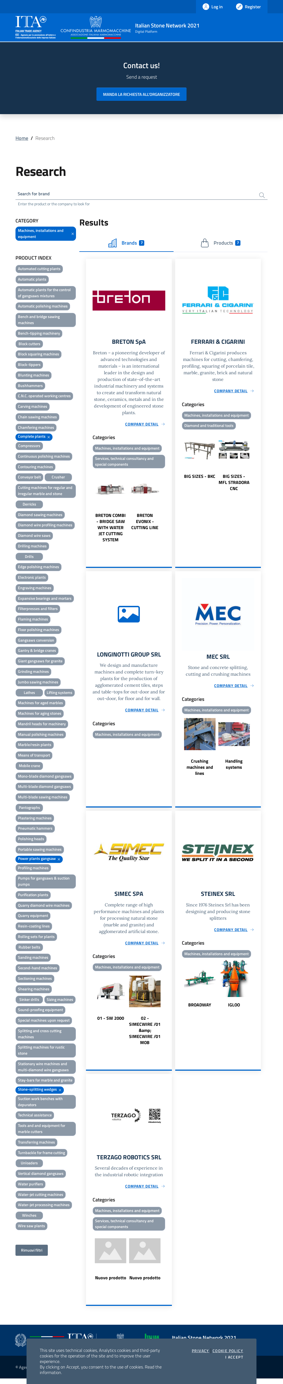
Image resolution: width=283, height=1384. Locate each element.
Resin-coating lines (34, 927)
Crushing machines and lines (200, 770)
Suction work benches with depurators (40, 1103)
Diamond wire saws (34, 537)
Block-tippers (29, 366)
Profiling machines (33, 869)
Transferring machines (36, 1143)
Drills (29, 557)
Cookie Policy (228, 1351)
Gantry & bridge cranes (37, 652)
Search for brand (36, 194)
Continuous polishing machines (44, 457)
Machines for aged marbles (40, 704)
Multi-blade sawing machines (42, 798)
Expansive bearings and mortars (45, 599)
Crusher (58, 478)
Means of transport (34, 756)
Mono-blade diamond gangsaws (45, 777)
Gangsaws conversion (36, 641)
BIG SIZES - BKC (199, 478)
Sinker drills (29, 1000)
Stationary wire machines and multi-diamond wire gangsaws (43, 1068)
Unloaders (29, 1164)
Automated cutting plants (39, 270)
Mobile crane (29, 767)
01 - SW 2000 (110, 1022)
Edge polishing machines (38, 568)
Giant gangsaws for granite (40, 662)
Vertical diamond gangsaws (41, 1175)
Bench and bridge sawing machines (39, 321)
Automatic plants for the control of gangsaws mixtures (44, 294)
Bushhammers (30, 386)
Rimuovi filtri (31, 1251)
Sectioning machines (35, 980)
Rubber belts (29, 948)
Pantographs (29, 809)
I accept (234, 1357)
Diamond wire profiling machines (45, 526)
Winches (29, 1216)
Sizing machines (60, 1000)
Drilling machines (32, 547)
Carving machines (32, 408)
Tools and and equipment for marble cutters (41, 1130)
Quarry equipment (33, 917)
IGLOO (234, 1009)
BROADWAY (199, 1009)
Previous (88, 509)
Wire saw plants (31, 1227)
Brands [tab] (126, 244)
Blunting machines (33, 376)
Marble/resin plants (34, 746)
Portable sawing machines (40, 851)
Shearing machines (33, 990)
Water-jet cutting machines (40, 1195)
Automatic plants (32, 280)
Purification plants (33, 896)
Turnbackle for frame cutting (41, 1154)
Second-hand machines (37, 969)
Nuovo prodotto (110, 1283)
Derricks (29, 505)
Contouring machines (35, 468)
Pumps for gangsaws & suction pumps (44, 882)
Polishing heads (31, 840)
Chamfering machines (36, 428)
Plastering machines (35, 819)
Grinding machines (33, 673)
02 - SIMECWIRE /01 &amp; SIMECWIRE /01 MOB (145, 1034)
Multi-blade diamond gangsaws (44, 788)
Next (169, 509)
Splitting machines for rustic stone (41, 1051)
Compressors (29, 447)
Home (21, 138)
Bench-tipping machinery (39, 334)
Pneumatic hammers (35, 829)
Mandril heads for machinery (42, 725)
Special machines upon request (44, 1021)
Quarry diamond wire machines (44, 906)
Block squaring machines (38, 355)
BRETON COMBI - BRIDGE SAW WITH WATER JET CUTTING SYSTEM (110, 530)
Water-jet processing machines (44, 1206)
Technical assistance (35, 1116)
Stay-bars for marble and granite (45, 1081)
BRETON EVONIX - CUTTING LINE (144, 524)
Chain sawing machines (37, 418)
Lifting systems (59, 693)
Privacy (200, 1351)
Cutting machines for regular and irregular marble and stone (45, 492)
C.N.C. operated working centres (44, 397)
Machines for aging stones (39, 714)
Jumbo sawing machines (38, 683)
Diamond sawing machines (40, 516)
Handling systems (234, 767)
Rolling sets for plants (36, 937)
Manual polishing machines (41, 735)
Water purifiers (30, 1185)
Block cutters (29, 345)
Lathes (29, 693)
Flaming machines (33, 620)
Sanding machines (33, 959)
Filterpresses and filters (38, 610)
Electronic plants (32, 578)
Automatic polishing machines (43, 307)
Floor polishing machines (38, 631)
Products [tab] (220, 244)
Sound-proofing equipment (40, 1011)
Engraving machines (34, 589)
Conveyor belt (29, 478)
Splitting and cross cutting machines (39, 1035)
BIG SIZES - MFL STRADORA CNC (234, 484)
